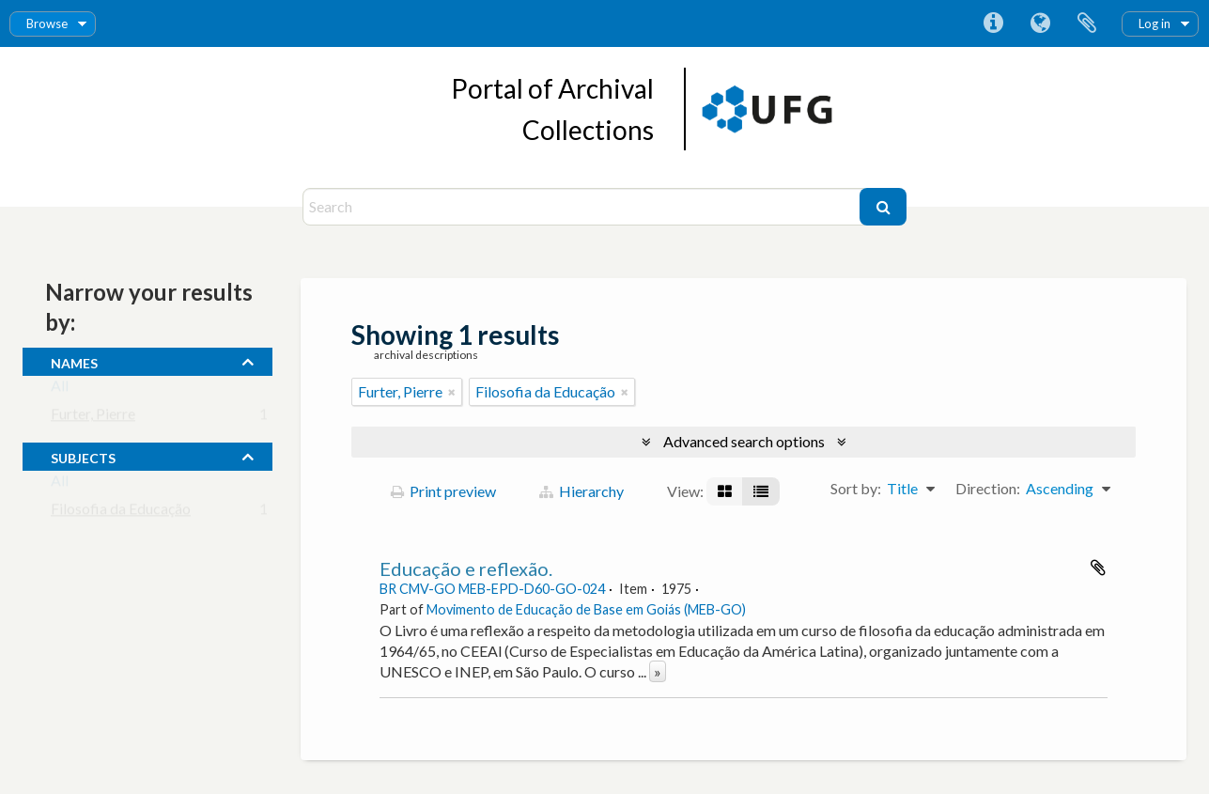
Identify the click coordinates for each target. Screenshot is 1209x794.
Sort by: (855, 488)
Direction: (987, 488)
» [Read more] (657, 671)
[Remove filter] (452, 391)
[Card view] (724, 491)
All (60, 389)
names (74, 361)
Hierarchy (581, 491)
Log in (1154, 23)
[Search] (583, 207)
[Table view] (761, 491)
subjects (83, 455)
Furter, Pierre (93, 418)
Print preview (443, 491)
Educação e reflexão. (466, 568)
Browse (47, 23)
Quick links (992, 23)
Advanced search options (744, 441)
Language (1039, 23)
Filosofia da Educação (121, 513)
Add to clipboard (1098, 567)
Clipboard (1086, 23)
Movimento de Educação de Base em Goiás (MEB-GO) (586, 609)
